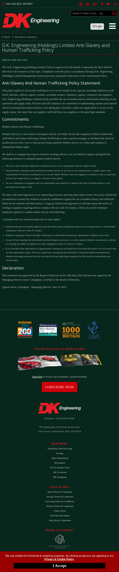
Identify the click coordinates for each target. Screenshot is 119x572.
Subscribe (37, 376)
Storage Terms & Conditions (59, 496)
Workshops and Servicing (59, 448)
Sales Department (60, 458)
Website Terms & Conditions (59, 506)
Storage (60, 453)
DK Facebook (59, 472)
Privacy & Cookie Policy (59, 559)
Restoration (59, 462)
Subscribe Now (59, 387)
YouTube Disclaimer (60, 515)
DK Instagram (60, 477)
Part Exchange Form (59, 467)
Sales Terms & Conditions (59, 492)
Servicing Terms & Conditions (59, 501)
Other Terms (60, 510)
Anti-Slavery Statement (60, 520)
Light (97, 26)
